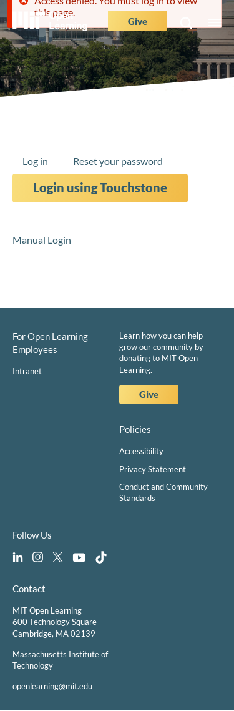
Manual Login (41, 240)
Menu (215, 23)
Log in (35, 161)
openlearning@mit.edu (52, 686)
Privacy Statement (152, 469)
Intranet (27, 371)
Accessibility (141, 451)
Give (137, 21)
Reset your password (118, 161)
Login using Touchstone (100, 187)
